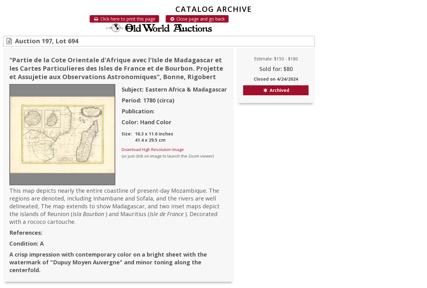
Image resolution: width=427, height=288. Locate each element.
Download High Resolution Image (153, 149)
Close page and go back (197, 19)
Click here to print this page (124, 19)
